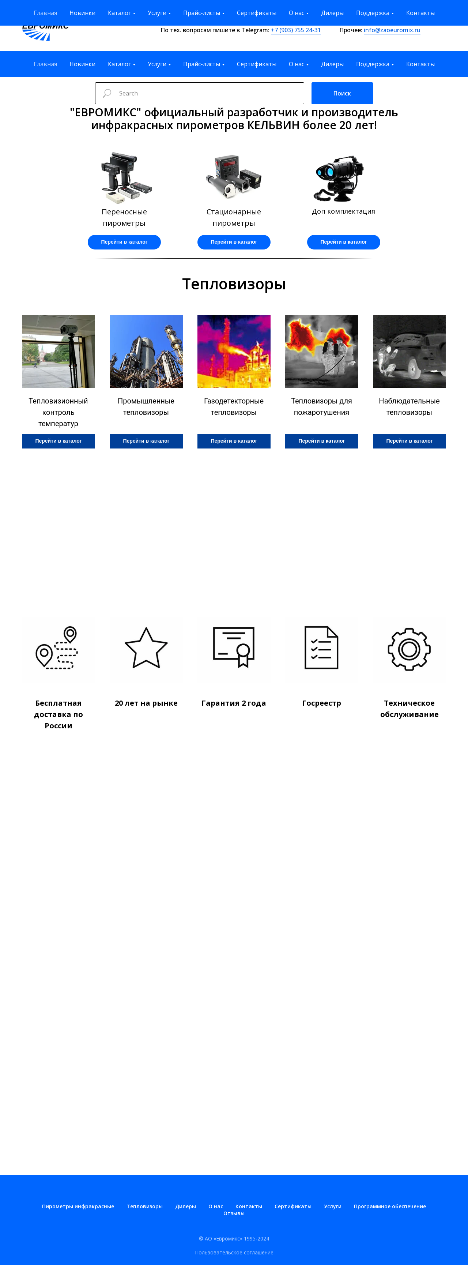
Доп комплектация (343, 211)
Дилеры (332, 64)
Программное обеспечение (390, 1206)
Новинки (82, 64)
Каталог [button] (119, 64)
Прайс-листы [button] (201, 64)
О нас (215, 1206)
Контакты (420, 64)
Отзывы (234, 1213)
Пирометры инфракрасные (78, 1206)
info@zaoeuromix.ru (392, 30)
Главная (45, 64)
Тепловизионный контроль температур (58, 412)
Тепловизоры (145, 1206)
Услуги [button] (157, 64)
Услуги (332, 1206)
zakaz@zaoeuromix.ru (408, 21)
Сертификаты (256, 64)
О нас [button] (296, 64)
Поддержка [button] (372, 64)
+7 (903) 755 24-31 (296, 30)
